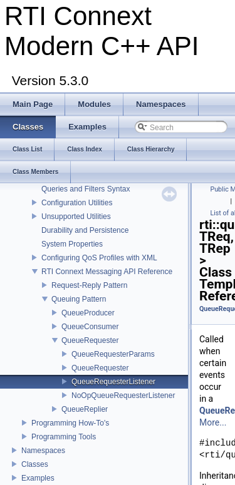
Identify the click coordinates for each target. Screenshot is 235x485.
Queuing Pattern (78, 299)
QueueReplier (84, 409)
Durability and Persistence (84, 230)
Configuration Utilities (76, 202)
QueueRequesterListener (113, 381)
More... (212, 422)
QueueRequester (89, 340)
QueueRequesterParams (113, 354)
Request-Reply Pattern (89, 285)
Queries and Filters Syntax (85, 189)
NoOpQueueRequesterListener (123, 395)
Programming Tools (63, 436)
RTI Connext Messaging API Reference (106, 271)
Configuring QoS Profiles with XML (99, 257)
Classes (34, 464)
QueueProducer (88, 313)
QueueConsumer (89, 326)
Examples (38, 478)
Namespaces (43, 450)
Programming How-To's (70, 423)
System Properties (72, 244)
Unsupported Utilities (76, 216)
